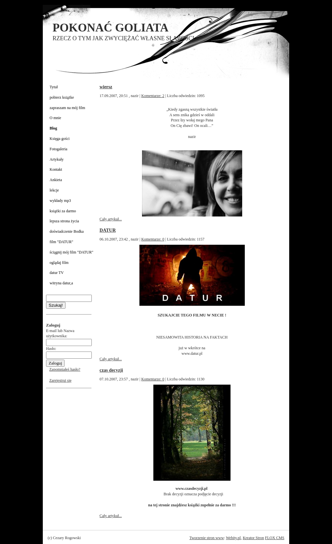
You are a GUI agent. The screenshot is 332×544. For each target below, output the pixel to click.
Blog (53, 128)
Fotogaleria (58, 149)
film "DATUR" (61, 242)
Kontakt (56, 169)
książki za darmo (63, 211)
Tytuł (54, 87)
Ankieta (56, 180)
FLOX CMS (274, 538)
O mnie (55, 118)
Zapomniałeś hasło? (64, 369)
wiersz (106, 86)
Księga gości (60, 138)
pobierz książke (62, 97)
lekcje (54, 190)
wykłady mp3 (60, 200)
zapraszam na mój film (67, 107)
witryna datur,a (61, 283)
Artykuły (57, 159)
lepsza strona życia (64, 221)
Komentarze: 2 (152, 95)
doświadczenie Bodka (67, 231)
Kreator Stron (253, 538)
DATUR (108, 230)
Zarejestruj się (60, 380)
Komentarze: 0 (152, 239)
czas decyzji (111, 370)
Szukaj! (56, 305)
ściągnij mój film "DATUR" (71, 252)
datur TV (57, 272)
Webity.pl (233, 538)
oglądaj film (59, 262)
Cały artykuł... (111, 219)
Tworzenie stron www (206, 538)
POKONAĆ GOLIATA (111, 27)
